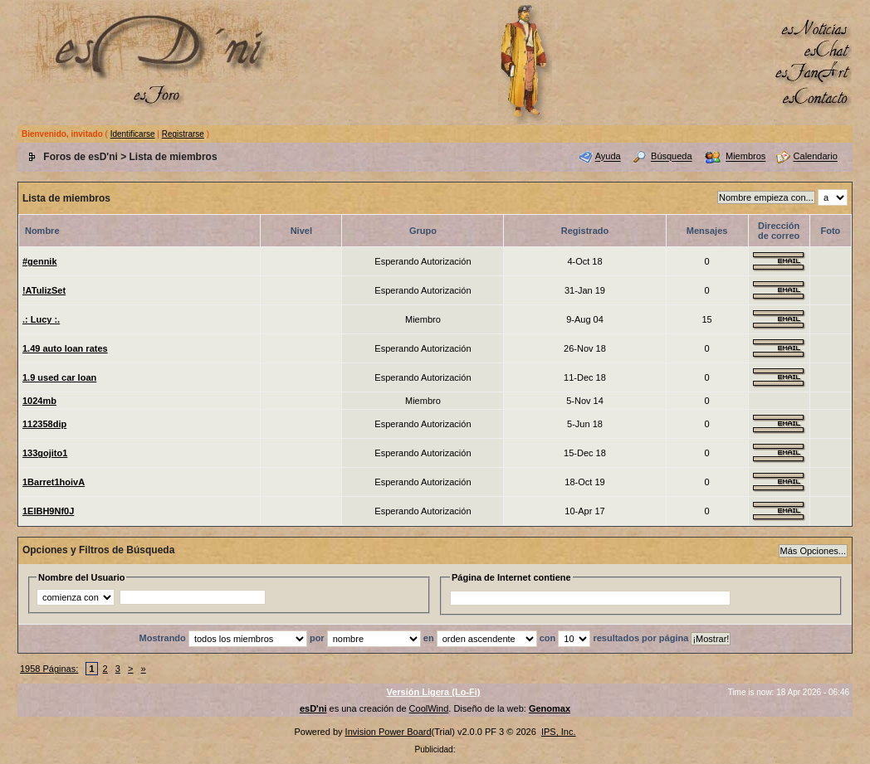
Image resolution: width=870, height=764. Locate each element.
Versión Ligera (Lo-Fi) (433, 692)
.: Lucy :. (41, 319)
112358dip (44, 424)
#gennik (39, 261)
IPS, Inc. (558, 732)
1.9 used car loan (59, 377)
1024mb (39, 401)
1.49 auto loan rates (65, 348)
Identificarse (132, 134)
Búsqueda (671, 157)
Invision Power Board (388, 732)
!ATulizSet (44, 290)
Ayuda (608, 157)
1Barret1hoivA (53, 482)
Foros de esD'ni (80, 157)
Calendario (816, 157)
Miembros (745, 157)
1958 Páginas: (49, 669)
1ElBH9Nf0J (48, 511)
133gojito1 (44, 453)
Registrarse (183, 134)
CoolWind (429, 708)
